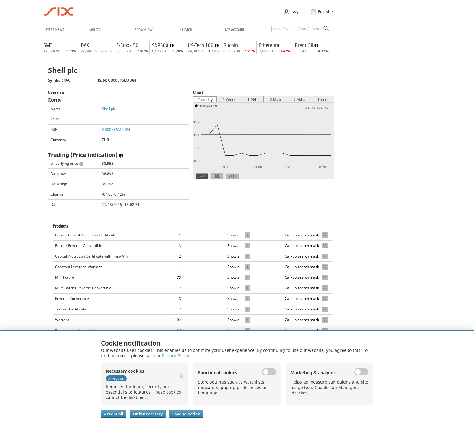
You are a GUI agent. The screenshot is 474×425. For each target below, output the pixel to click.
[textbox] (295, 29)
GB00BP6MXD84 (116, 129)
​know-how (143, 29)
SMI (48, 45)
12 (179, 287)
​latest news (54, 29)
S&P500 (161, 45)
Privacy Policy (175, 355)
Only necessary (148, 414)
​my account (234, 29)
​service (186, 29)
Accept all (113, 414)
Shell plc (109, 108)
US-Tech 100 (201, 45)
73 (179, 277)
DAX (85, 45)
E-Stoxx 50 (127, 45)
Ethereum (269, 45)
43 (179, 330)
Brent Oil (304, 45)
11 (179, 266)
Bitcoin (230, 45)
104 (178, 319)
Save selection (186, 414)
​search (95, 29)
